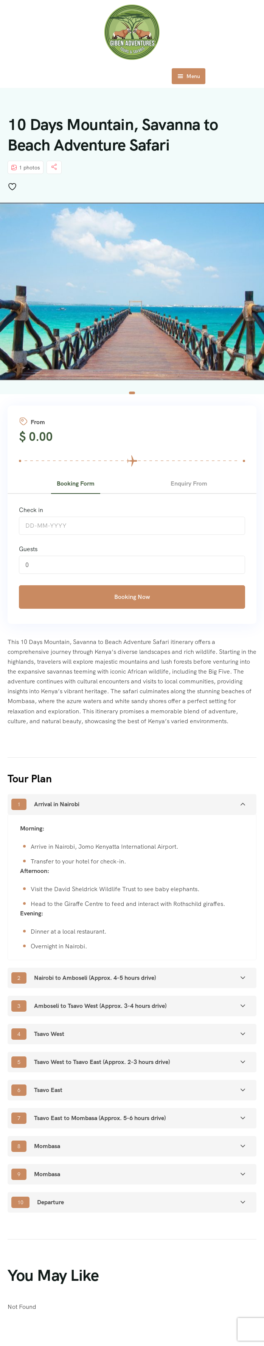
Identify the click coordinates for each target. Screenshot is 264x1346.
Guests (28, 549)
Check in (31, 510)
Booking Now (132, 597)
